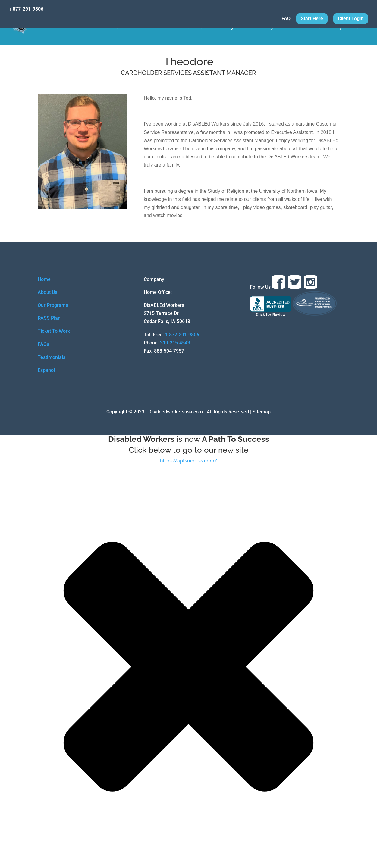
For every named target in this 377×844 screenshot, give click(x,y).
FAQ (286, 18)
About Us (116, 27)
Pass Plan (194, 27)
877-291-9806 (28, 9)
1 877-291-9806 (182, 335)
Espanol (46, 370)
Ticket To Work (158, 27)
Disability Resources (276, 27)
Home (90, 27)
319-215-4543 (175, 343)
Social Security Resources (337, 27)
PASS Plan (49, 318)
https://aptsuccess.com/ (188, 461)
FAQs (43, 344)
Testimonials (51, 357)
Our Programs (229, 27)
